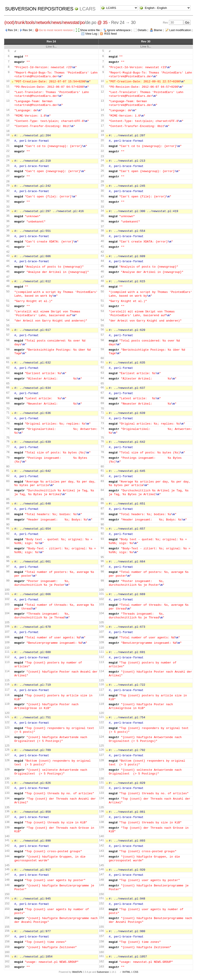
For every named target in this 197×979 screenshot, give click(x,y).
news (56, 22)
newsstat (70, 22)
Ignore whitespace (119, 30)
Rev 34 (27, 30)
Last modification (180, 30)
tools (30, 22)
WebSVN (77, 972)
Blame (158, 30)
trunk (20, 22)
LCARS (88, 9)
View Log (91, 33)
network (43, 22)
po (82, 22)
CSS (135, 972)
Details (142, 30)
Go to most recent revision (56, 30)
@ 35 (102, 22)
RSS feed (110, 33)
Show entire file (90, 30)
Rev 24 (12, 30)
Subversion (103, 972)
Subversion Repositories (39, 9)
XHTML (126, 972)
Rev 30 (145, 41)
